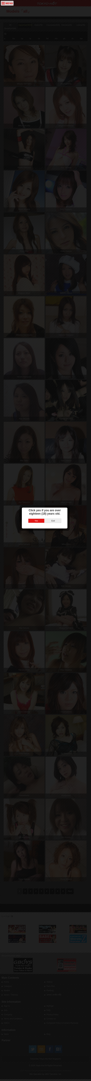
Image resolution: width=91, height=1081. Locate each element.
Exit (54, 543)
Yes (37, 543)
